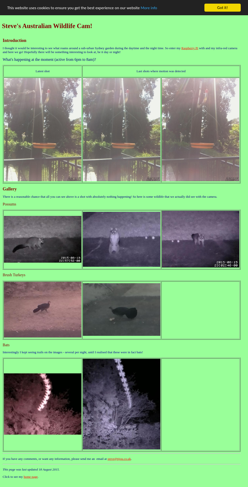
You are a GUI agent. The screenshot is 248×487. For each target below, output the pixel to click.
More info (149, 7)
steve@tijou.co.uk (119, 459)
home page (31, 477)
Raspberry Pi (189, 48)
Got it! (222, 7)
